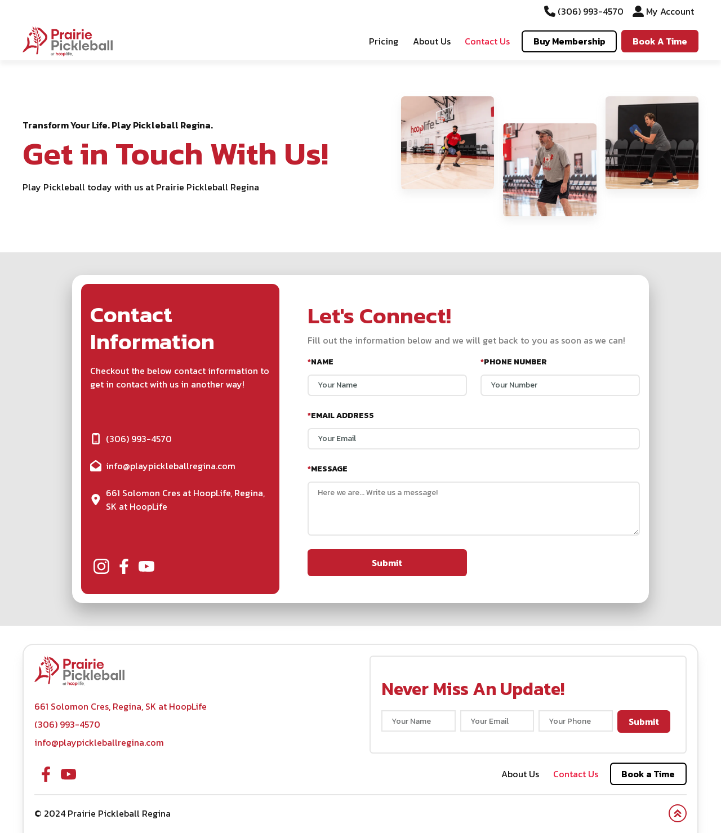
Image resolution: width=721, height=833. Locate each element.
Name (320, 362)
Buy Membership (569, 41)
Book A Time (660, 41)
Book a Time (648, 774)
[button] (68, 41)
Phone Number (513, 362)
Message (328, 469)
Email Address (341, 415)
